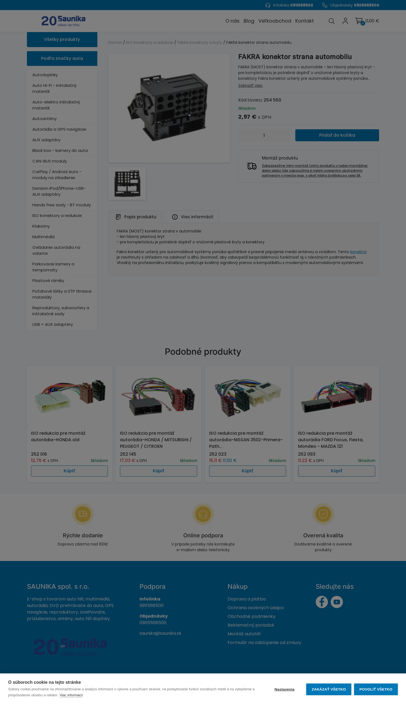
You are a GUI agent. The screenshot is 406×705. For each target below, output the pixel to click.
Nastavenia (284, 689)
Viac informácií (74, 695)
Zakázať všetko (329, 689)
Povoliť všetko (375, 689)
